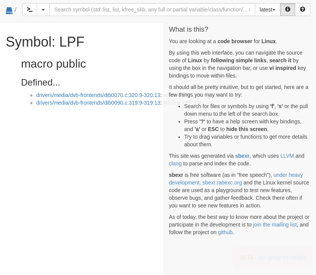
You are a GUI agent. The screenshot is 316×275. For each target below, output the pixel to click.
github (225, 232)
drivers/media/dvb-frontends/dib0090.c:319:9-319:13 (98, 103)
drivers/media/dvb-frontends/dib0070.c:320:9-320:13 (98, 95)
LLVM (287, 156)
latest (267, 9)
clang (175, 163)
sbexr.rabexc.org (222, 183)
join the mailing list (275, 225)
